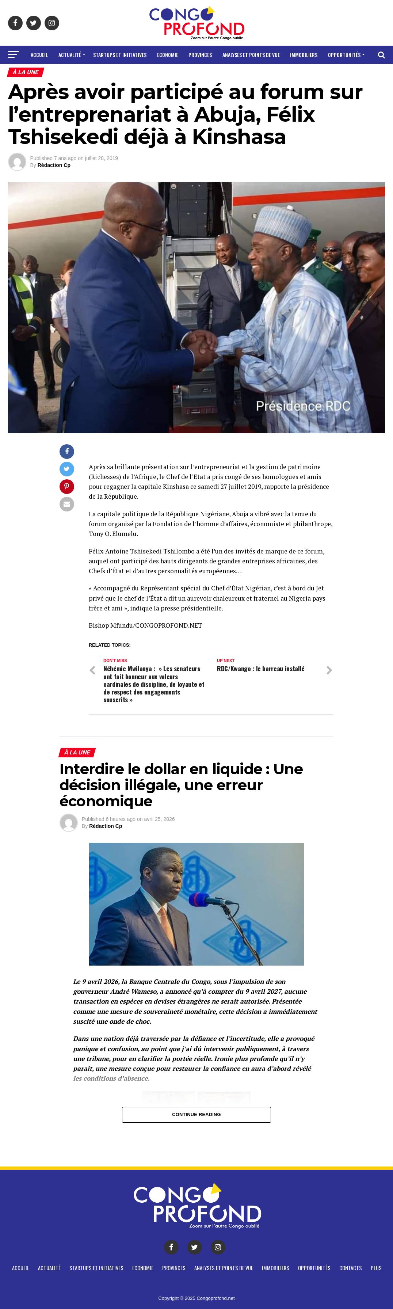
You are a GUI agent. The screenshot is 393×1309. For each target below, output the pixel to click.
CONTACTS (185, 74)
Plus (212, 74)
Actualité (69, 54)
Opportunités (344, 54)
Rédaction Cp (54, 165)
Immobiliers (303, 54)
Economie (167, 54)
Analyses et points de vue (251, 54)
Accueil (39, 54)
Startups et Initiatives (119, 54)
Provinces (200, 54)
